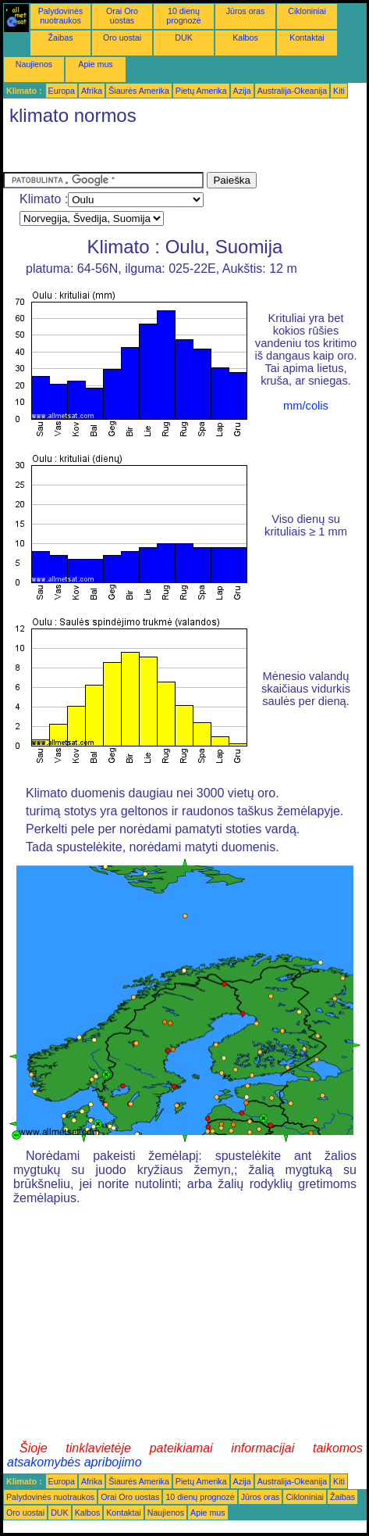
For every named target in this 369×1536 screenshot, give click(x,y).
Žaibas (60, 37)
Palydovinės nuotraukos (60, 15)
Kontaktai (306, 37)
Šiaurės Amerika (138, 90)
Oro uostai (122, 37)
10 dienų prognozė (183, 15)
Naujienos (34, 64)
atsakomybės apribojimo (74, 1462)
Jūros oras (245, 11)
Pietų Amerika (201, 90)
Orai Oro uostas (122, 15)
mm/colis (305, 405)
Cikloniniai (307, 11)
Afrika (91, 90)
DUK (184, 37)
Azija (242, 90)
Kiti (339, 90)
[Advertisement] (128, 152)
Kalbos (245, 37)
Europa (61, 90)
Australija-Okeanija (292, 90)
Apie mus (95, 64)
